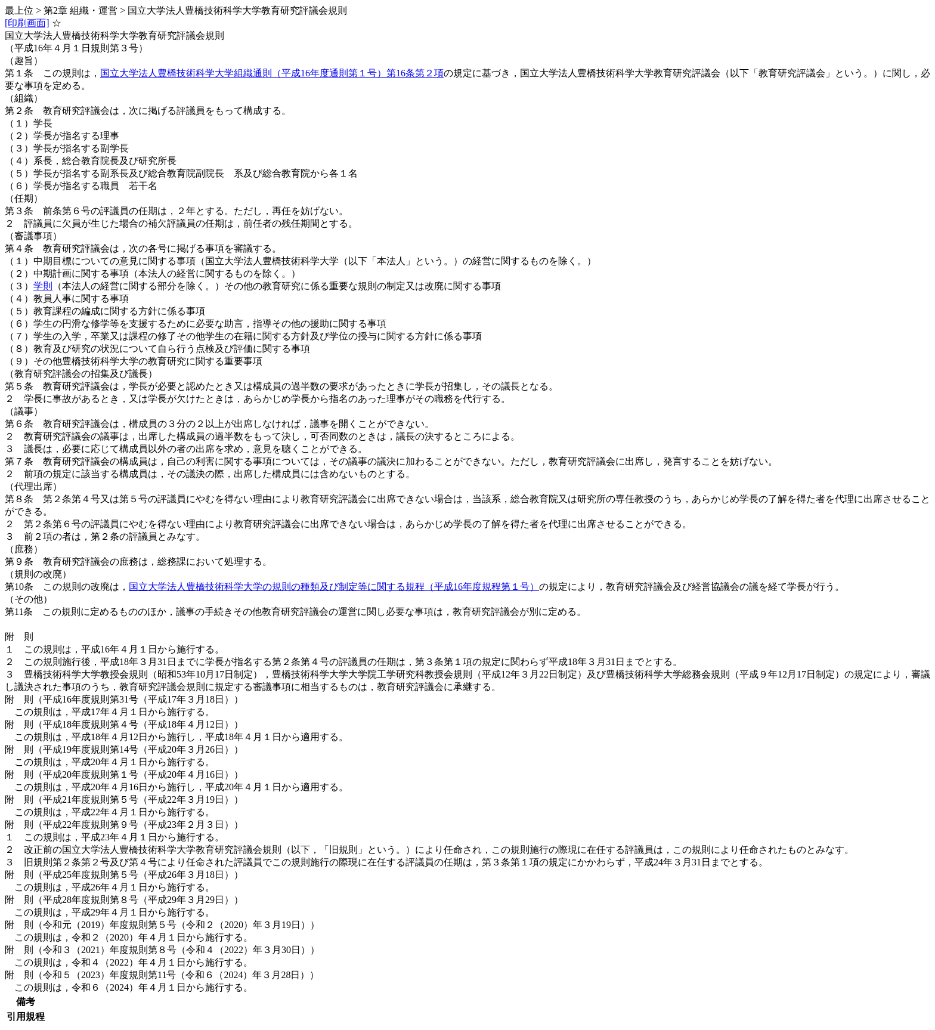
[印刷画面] (27, 23)
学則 (42, 286)
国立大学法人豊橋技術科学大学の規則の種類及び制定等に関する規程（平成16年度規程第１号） (334, 586)
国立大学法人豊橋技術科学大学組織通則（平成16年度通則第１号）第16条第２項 (272, 73)
